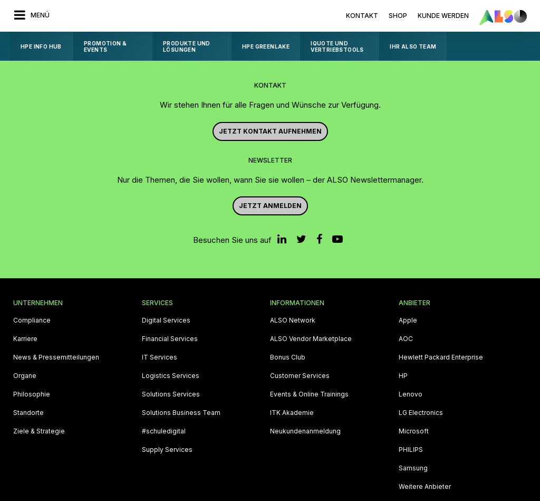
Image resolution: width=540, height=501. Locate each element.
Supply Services (167, 449)
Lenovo (410, 394)
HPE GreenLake (266, 46)
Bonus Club (287, 357)
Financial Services (170, 339)
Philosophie (31, 394)
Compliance (32, 320)
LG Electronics (421, 413)
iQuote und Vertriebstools (337, 46)
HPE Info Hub (41, 46)
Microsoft (414, 431)
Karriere (25, 339)
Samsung (413, 468)
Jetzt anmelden (270, 206)
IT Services (159, 357)
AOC (406, 339)
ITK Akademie (292, 413)
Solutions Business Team (181, 413)
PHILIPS (411, 449)
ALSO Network (292, 320)
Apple (408, 320)
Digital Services (166, 320)
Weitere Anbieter (425, 486)
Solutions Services (171, 394)
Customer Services (300, 376)
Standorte (28, 413)
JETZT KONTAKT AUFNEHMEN (270, 131)
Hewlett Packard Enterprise (441, 357)
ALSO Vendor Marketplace (311, 339)
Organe (24, 376)
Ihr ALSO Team (413, 46)
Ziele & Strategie (39, 431)
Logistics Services (170, 376)
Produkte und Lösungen (186, 46)
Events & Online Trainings (309, 394)
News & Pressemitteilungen (56, 357)
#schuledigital (164, 431)
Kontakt (362, 16)
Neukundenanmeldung (305, 431)
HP (403, 376)
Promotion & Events (105, 46)
